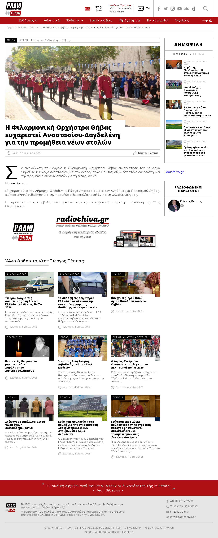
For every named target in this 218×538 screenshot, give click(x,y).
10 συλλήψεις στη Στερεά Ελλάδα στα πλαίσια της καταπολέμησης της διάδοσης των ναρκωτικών (77, 302)
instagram (172, 8)
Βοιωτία (35, 28)
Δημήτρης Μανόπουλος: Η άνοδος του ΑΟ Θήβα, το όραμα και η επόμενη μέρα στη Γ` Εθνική (197, 71)
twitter (165, 8)
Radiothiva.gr (174, 172)
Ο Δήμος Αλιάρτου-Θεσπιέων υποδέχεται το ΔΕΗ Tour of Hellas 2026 (129, 364)
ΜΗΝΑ (198, 54)
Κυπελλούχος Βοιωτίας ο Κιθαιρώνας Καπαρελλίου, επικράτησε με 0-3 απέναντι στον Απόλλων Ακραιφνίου (197, 91)
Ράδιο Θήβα (117, 12)
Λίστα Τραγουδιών (120, 8)
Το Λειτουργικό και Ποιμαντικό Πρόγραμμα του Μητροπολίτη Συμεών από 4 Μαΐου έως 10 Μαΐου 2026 (197, 111)
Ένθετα (73, 20)
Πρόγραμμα (129, 20)
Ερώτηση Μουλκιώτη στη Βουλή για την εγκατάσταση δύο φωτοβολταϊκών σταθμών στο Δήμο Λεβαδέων (78, 428)
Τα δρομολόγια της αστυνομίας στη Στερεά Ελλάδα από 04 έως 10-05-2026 (23, 302)
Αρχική (10, 28)
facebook (158, 8)
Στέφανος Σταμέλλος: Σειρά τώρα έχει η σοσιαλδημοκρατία (25, 425)
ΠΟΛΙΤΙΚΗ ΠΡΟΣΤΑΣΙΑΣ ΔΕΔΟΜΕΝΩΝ (89, 528)
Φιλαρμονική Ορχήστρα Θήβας (50, 40)
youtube (179, 8)
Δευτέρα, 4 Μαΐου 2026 (23, 327)
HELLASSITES (125, 532)
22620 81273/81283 (185, 506)
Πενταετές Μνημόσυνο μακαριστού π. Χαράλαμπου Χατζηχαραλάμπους (21, 366)
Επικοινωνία (157, 20)
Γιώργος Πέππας (191, 201)
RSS (118, 528)
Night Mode (207, 20)
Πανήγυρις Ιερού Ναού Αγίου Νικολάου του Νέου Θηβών (129, 301)
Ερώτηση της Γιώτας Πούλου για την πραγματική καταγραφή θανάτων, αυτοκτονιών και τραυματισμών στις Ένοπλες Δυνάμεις (131, 429)
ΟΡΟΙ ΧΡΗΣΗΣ (53, 528)
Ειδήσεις (26, 20)
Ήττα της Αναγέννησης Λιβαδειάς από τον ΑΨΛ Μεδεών (75, 364)
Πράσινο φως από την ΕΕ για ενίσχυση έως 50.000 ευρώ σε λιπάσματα (197, 131)
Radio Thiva (14, 9)
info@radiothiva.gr (183, 517)
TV (148, 8)
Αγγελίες (182, 20)
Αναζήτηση (205, 8)
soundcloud (186, 8)
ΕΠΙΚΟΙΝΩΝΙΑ (133, 528)
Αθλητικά (52, 20)
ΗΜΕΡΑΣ (180, 54)
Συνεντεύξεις (100, 20)
